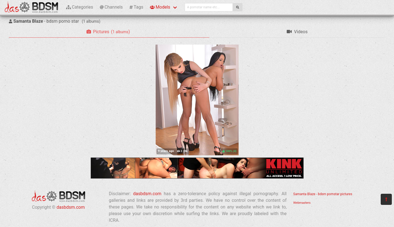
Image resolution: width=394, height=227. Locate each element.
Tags (136, 7)
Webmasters (302, 203)
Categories (79, 7)
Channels (111, 7)
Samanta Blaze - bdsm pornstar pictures (322, 194)
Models (160, 7)
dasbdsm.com (70, 207)
